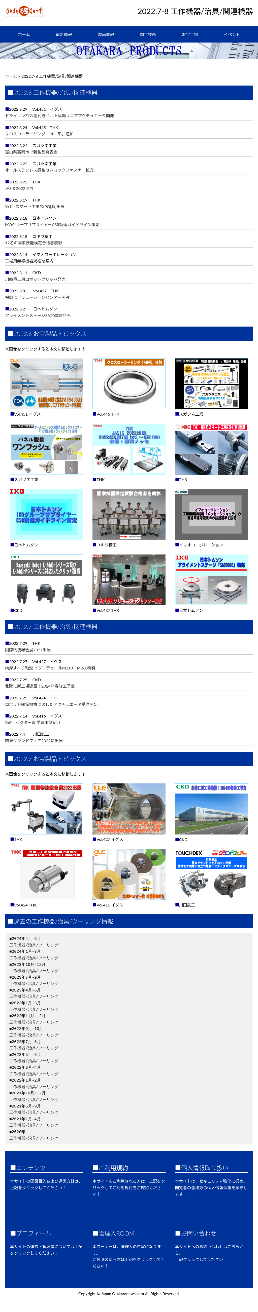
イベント (232, 34)
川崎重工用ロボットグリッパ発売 (35, 279)
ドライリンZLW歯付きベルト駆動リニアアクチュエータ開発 (59, 115)
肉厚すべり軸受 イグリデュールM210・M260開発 (50, 667)
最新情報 (64, 34)
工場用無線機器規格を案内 (29, 260)
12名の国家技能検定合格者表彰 (33, 242)
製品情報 (106, 34)
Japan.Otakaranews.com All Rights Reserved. (140, 1293)
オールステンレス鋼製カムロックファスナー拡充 (49, 170)
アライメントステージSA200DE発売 (38, 315)
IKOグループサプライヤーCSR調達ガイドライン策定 (52, 224)
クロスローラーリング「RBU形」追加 (39, 133)
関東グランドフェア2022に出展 (34, 740)
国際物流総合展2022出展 (28, 649)
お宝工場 (190, 34)
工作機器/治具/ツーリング (33, 945)
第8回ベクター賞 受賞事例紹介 (33, 722)
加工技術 (148, 34)
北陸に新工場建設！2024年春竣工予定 (40, 686)
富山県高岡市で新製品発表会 (31, 151)
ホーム (24, 34)
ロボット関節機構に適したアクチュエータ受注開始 (51, 704)
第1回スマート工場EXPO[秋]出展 (35, 206)
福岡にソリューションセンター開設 (37, 297)
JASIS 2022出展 (19, 188)
